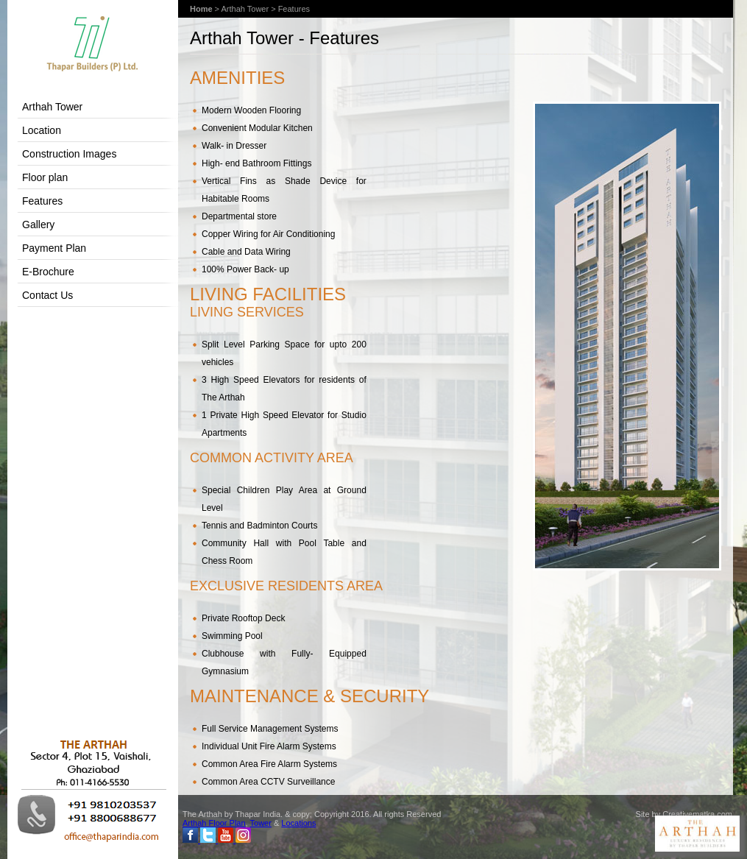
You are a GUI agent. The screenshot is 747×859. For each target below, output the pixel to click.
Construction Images (69, 154)
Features (42, 201)
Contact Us (47, 295)
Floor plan (45, 177)
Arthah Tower (52, 107)
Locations (298, 823)
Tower (261, 823)
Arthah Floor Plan (214, 823)
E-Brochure (48, 272)
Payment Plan (54, 248)
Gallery (38, 224)
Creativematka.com (697, 814)
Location (41, 130)
